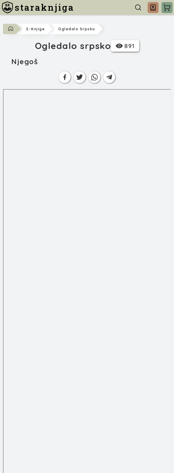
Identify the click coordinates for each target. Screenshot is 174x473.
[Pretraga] (138, 7)
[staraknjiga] (37, 7)
